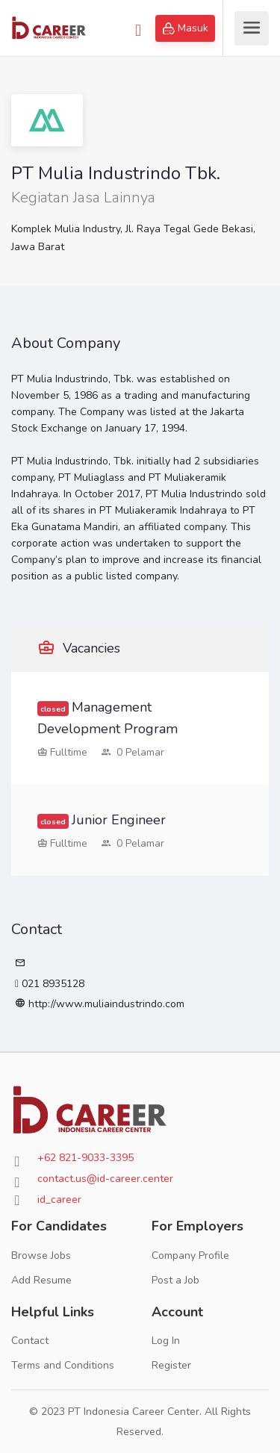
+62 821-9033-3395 (85, 1158)
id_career (59, 1199)
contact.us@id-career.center (105, 1179)
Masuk (185, 28)
